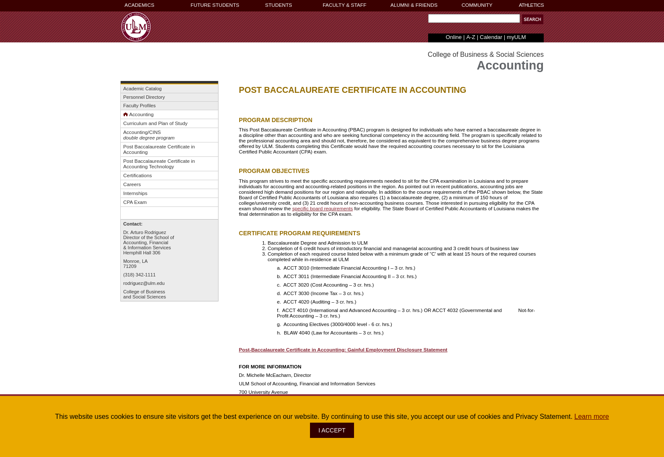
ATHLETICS (531, 5)
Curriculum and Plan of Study (155, 123)
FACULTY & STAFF (344, 5)
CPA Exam (135, 202)
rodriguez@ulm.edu (144, 283)
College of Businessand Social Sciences (144, 294)
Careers (132, 184)
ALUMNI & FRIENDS (413, 5)
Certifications (137, 175)
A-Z (470, 37)
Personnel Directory (144, 97)
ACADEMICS (139, 5)
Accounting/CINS (142, 132)
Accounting (138, 114)
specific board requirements (322, 208)
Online (454, 37)
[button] (533, 19)
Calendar (491, 37)
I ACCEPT (332, 430)
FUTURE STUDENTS (215, 5)
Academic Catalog (142, 88)
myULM (516, 37)
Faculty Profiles (139, 105)
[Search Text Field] (474, 18)
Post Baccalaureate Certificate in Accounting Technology (159, 163)
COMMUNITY (477, 5)
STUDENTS (278, 5)
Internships (135, 193)
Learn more (591, 416)
